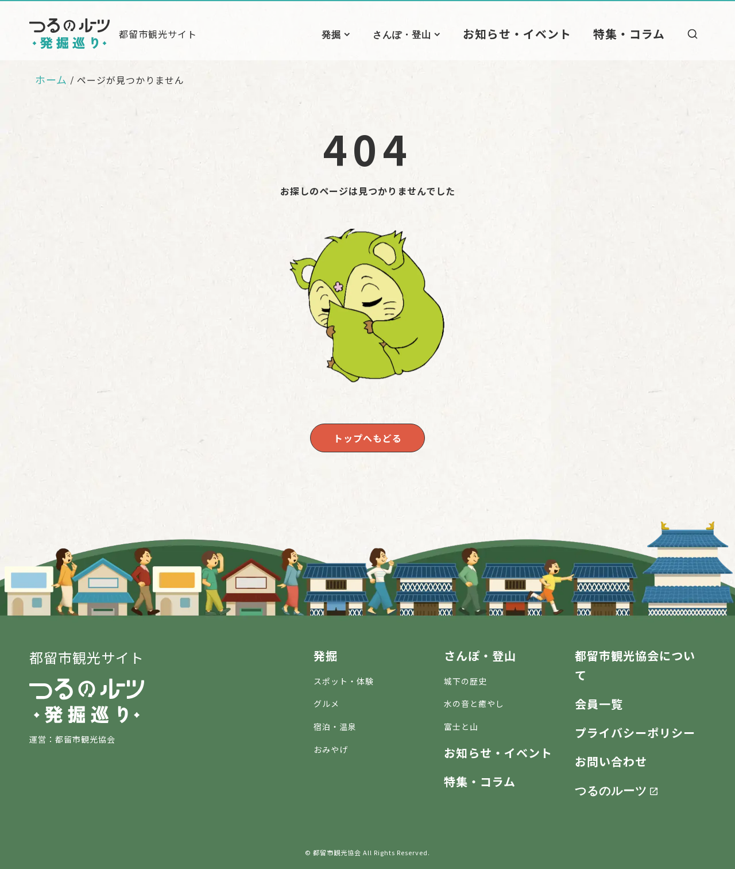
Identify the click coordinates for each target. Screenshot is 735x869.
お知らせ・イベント (541, 33)
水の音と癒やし (474, 701)
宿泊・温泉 (335, 724)
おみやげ (331, 747)
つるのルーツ (611, 787)
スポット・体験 (344, 679)
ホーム (51, 79)
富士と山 (461, 724)
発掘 (365, 34)
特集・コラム (635, 33)
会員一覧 (599, 701)
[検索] (692, 34)
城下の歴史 (465, 679)
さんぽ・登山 (436, 34)
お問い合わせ (611, 759)
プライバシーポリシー (635, 730)
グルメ (326, 701)
